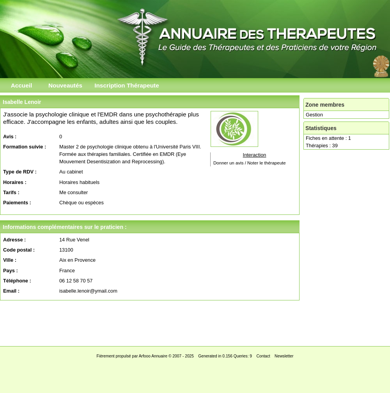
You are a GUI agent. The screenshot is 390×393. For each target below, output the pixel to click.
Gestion (314, 115)
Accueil (21, 85)
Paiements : (17, 202)
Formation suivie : (24, 147)
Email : (11, 291)
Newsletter (284, 356)
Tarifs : (11, 192)
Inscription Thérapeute (126, 85)
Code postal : (19, 250)
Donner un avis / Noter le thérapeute (249, 163)
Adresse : (14, 240)
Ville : (9, 260)
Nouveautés (65, 85)
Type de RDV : (20, 172)
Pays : (10, 270)
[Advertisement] (195, 321)
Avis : (9, 136)
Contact (263, 356)
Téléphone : (17, 281)
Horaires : (15, 182)
